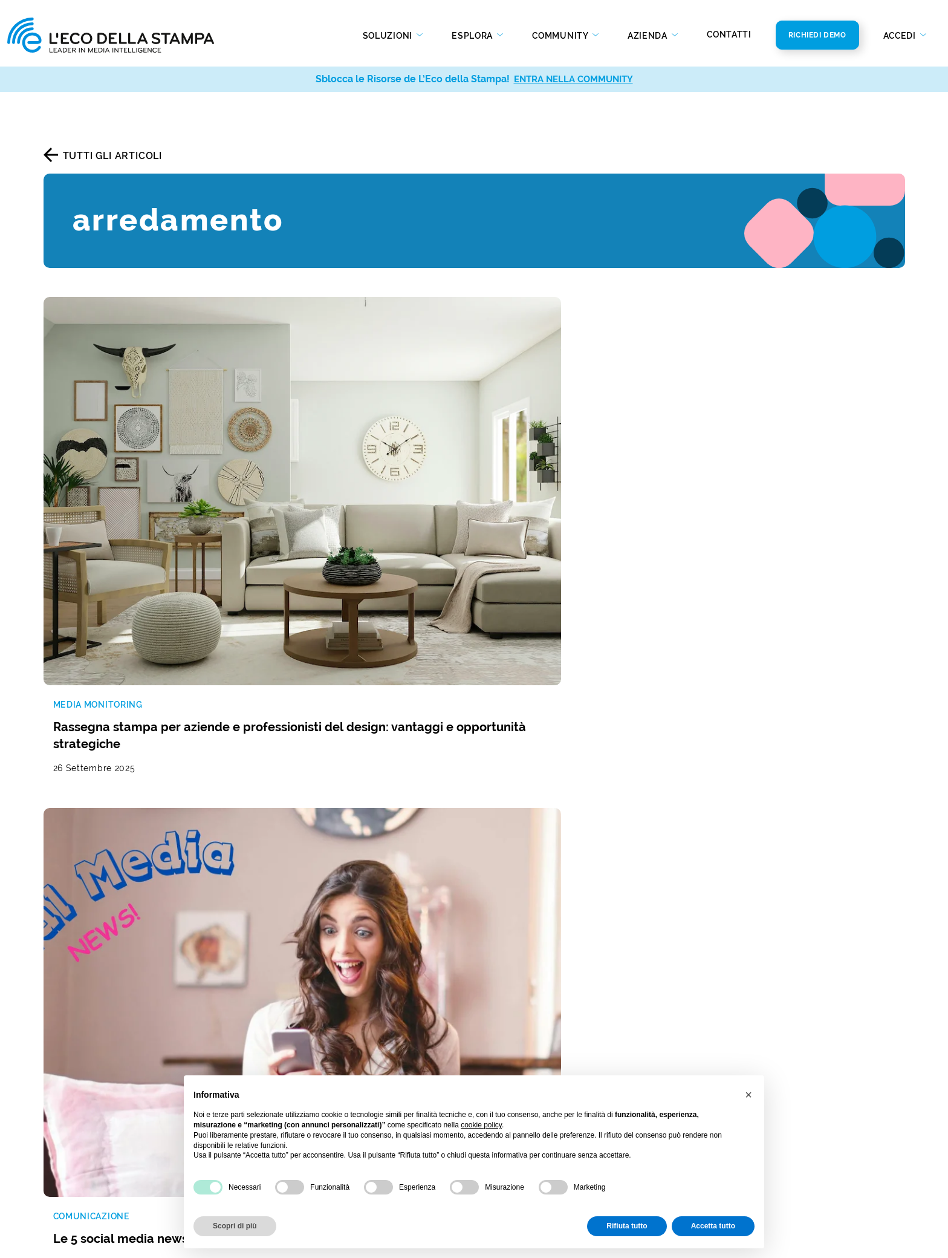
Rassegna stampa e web (102, 930)
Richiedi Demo (817, 35)
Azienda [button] (649, 36)
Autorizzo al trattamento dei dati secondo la (596, 744)
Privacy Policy (676, 744)
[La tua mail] (613, 719)
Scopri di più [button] (235, 1226)
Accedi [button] (900, 36)
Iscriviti (821, 743)
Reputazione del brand (316, 930)
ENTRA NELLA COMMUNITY (573, 79)
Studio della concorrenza (322, 966)
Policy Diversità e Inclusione (548, 1048)
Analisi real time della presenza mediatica (143, 1017)
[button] (748, 1094)
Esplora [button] (473, 36)
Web (273, 1053)
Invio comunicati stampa (103, 1104)
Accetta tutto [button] (713, 1226)
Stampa (281, 1035)
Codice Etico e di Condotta (546, 1030)
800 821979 (739, 971)
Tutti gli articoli (112, 155)
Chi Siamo (505, 976)
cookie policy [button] (481, 1125)
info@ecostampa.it (745, 989)
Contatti (729, 34)
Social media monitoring (102, 966)
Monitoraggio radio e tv (100, 948)
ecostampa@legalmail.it (757, 1007)
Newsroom (507, 994)
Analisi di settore (302, 984)
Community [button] (561, 36)
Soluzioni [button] (389, 36)
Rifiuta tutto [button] (626, 1226)
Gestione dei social (307, 948)
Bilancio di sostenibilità (537, 1012)
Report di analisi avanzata (105, 1053)
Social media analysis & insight (118, 1035)
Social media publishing (101, 1122)
